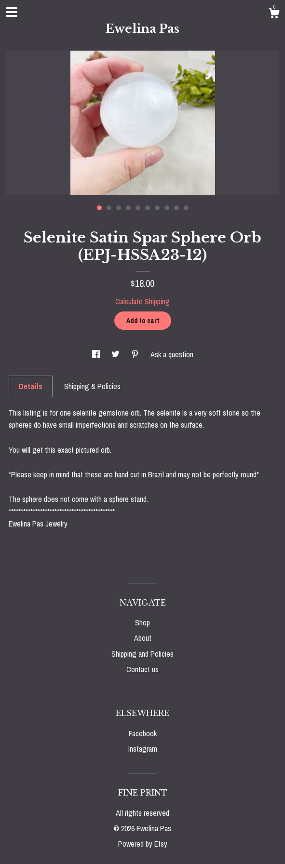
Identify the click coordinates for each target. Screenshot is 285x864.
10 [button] (186, 207)
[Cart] (274, 14)
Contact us (142, 669)
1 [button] (99, 207)
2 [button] (109, 207)
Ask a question (171, 354)
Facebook (143, 733)
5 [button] (138, 207)
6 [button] (147, 207)
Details (30, 386)
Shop (142, 622)
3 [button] (118, 207)
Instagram (142, 748)
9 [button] (176, 207)
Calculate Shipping (142, 301)
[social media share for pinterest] (136, 354)
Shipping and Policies (142, 653)
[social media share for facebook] (97, 354)
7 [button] (157, 207)
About (142, 638)
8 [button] (166, 207)
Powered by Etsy (142, 843)
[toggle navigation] (11, 12)
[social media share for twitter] (116, 354)
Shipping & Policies (92, 386)
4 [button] (128, 207)
